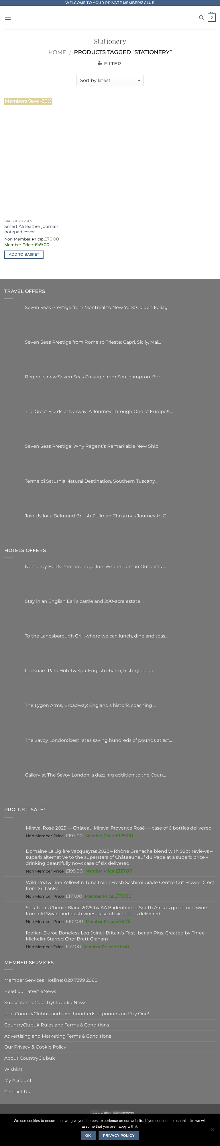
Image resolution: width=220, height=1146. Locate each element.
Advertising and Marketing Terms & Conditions (57, 1036)
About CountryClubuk (29, 1058)
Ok (88, 1136)
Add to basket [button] (24, 255)
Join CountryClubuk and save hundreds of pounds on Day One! (76, 1013)
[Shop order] (110, 80)
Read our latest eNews (30, 991)
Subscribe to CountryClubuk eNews (45, 1002)
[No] (212, 1131)
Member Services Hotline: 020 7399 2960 (51, 980)
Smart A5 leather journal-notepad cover (31, 229)
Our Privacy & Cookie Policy (35, 1047)
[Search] (201, 17)
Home (57, 52)
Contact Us (17, 1091)
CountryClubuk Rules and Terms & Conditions (56, 1025)
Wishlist (13, 1069)
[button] (7, 18)
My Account (18, 1080)
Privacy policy (119, 1136)
